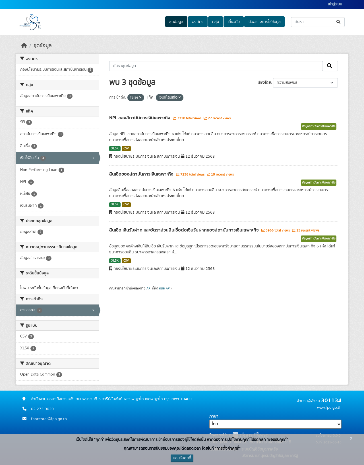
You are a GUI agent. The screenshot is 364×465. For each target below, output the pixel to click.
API (148, 288)
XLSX (115, 148)
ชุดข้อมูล (176, 22)
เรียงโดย (264, 83)
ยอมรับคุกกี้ (182, 458)
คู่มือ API (165, 288)
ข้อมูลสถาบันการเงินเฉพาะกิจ (318, 126)
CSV (126, 148)
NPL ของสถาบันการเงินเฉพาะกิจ (140, 118)
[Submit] (339, 22)
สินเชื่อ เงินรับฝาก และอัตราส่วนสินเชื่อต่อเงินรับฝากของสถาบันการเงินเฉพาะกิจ (184, 230)
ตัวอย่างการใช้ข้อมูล (265, 22)
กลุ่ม (215, 22)
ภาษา (213, 416)
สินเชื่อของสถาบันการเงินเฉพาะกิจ (142, 174)
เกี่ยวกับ (234, 22)
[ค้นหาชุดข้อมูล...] (318, 22)
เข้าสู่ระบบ (335, 4)
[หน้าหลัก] (24, 45)
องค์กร (197, 22)
